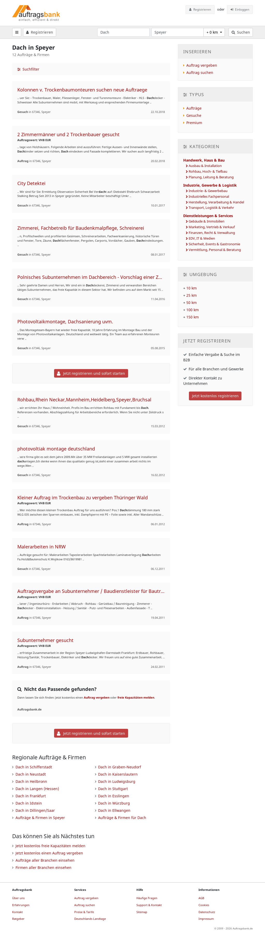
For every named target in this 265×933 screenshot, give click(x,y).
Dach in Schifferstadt (34, 766)
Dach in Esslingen (113, 795)
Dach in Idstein (29, 803)
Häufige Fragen (146, 898)
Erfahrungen (21, 905)
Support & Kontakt (149, 905)
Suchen (241, 32)
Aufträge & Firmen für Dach (122, 817)
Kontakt (17, 912)
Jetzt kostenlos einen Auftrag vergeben (49, 853)
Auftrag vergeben (96, 697)
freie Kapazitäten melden (135, 697)
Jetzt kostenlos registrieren (215, 395)
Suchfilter (28, 69)
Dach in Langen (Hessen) (37, 788)
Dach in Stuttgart (113, 788)
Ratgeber (18, 919)
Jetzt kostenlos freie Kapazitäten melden (50, 845)
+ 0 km (213, 32)
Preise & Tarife (84, 912)
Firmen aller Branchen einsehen (43, 867)
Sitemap (141, 912)
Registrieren (200, 9)
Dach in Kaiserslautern (118, 774)
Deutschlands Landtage (90, 919)
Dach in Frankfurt (31, 795)
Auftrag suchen (199, 72)
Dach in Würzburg (114, 803)
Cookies (203, 905)
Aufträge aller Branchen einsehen (45, 860)
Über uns (18, 898)
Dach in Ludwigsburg (116, 781)
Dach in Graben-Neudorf (119, 766)
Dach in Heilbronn (31, 781)
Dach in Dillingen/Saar (35, 810)
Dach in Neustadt (31, 774)
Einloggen (240, 9)
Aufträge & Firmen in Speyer (40, 817)
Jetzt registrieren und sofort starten (91, 373)
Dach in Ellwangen (114, 810)
